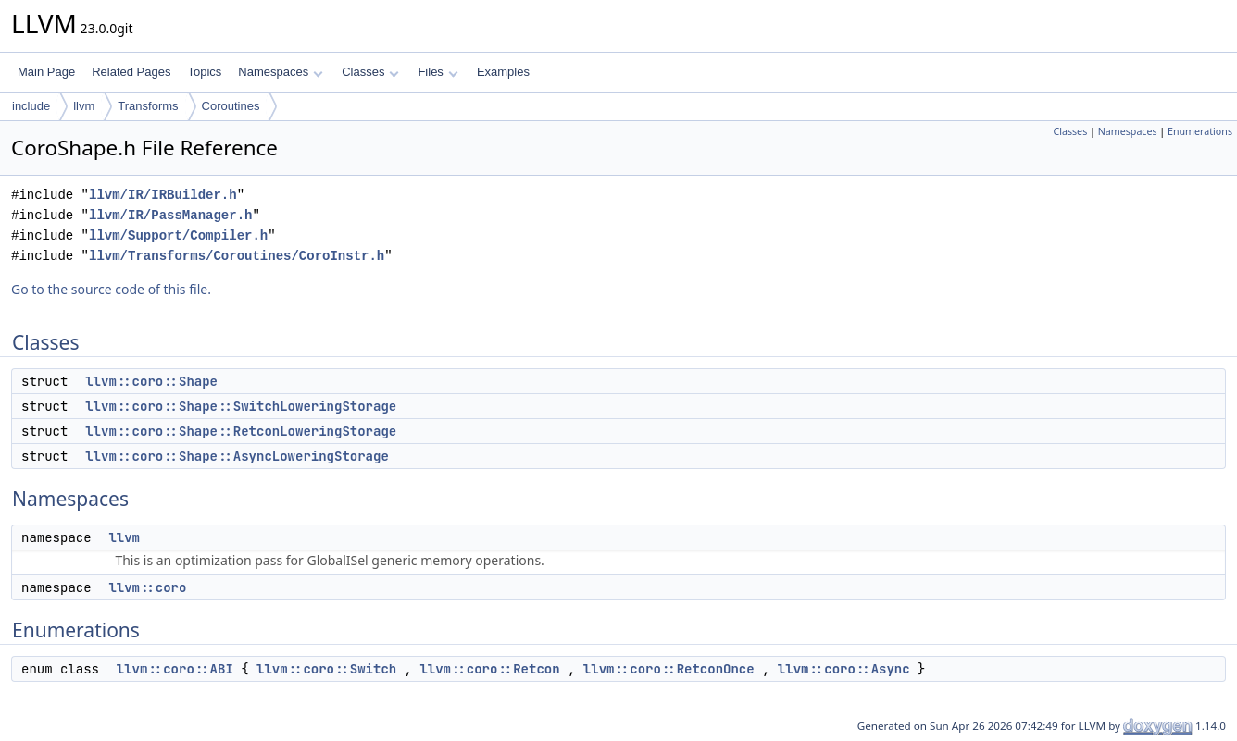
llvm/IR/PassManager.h (170, 215)
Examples (503, 72)
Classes (370, 72)
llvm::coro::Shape (151, 381)
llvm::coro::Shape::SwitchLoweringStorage (240, 406)
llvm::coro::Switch (326, 669)
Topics (204, 72)
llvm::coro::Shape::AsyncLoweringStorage (237, 456)
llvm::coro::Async (844, 669)
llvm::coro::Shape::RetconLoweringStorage (240, 431)
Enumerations (1200, 131)
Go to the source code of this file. (111, 289)
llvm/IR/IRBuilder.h (163, 195)
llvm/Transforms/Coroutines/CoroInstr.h (236, 256)
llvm (83, 106)
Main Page (46, 72)
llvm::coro (147, 587)
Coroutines (231, 106)
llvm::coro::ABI (175, 669)
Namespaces (280, 72)
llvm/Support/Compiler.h (178, 235)
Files (437, 72)
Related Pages (131, 72)
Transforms (148, 106)
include (31, 106)
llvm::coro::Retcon (489, 669)
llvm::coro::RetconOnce (669, 669)
